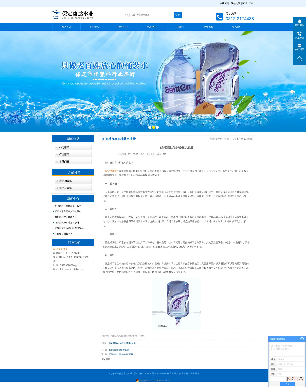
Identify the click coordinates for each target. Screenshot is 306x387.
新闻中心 (123, 26)
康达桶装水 (65, 181)
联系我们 (237, 26)
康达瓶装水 (65, 188)
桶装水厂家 (131, 343)
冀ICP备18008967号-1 (145, 373)
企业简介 (94, 26)
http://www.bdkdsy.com (72, 269)
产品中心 (151, 26)
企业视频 (208, 26)
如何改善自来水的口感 (119, 350)
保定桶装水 (214, 217)
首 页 (226, 139)
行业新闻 (64, 154)
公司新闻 (64, 147)
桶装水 (123, 343)
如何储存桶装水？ (63, 233)
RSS (244, 3)
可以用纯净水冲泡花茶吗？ (68, 222)
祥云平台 (173, 373)
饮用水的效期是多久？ (66, 217)
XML (251, 3)
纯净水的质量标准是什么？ (68, 206)
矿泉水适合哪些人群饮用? (67, 211)
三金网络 (194, 373)
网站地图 (235, 3)
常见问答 (64, 161)
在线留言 (224, 3)
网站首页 (66, 26)
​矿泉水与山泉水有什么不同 (121, 354)
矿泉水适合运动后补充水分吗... (70, 228)
